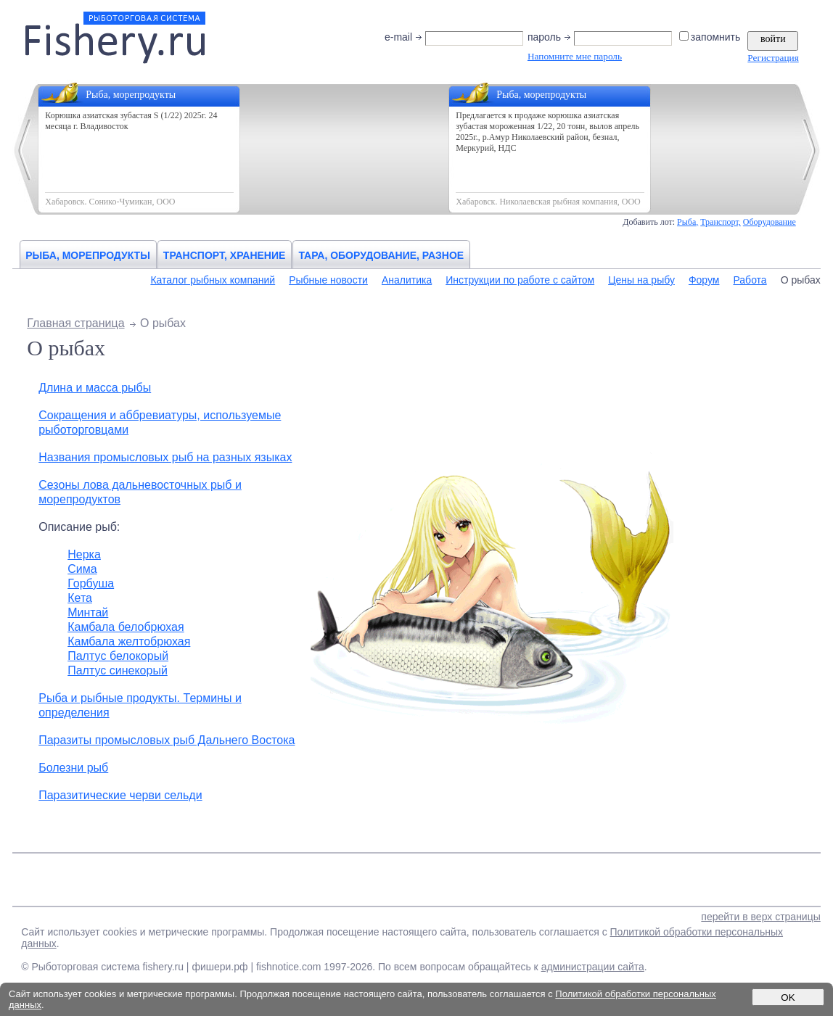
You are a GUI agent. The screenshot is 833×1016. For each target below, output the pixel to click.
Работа (749, 280)
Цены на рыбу (641, 280)
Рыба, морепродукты (87, 255)
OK (788, 997)
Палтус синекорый (117, 670)
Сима (82, 569)
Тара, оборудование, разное (381, 255)
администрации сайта (592, 966)
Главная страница (75, 323)
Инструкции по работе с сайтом (520, 280)
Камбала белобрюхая (125, 627)
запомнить (710, 37)
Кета (79, 598)
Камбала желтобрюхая (128, 641)
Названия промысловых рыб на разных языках (165, 457)
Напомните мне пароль (575, 56)
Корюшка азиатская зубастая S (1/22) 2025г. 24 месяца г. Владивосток (131, 120)
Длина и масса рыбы (94, 387)
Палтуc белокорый (117, 656)
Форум (704, 280)
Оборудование (769, 222)
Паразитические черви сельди (120, 795)
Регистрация (772, 57)
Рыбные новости (328, 280)
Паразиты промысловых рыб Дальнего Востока (166, 740)
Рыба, (687, 222)
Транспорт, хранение (224, 255)
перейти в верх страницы (760, 916)
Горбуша (90, 583)
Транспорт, (720, 222)
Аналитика (407, 280)
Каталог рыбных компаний (212, 280)
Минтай (87, 612)
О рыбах (801, 280)
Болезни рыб (73, 767)
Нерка (84, 554)
